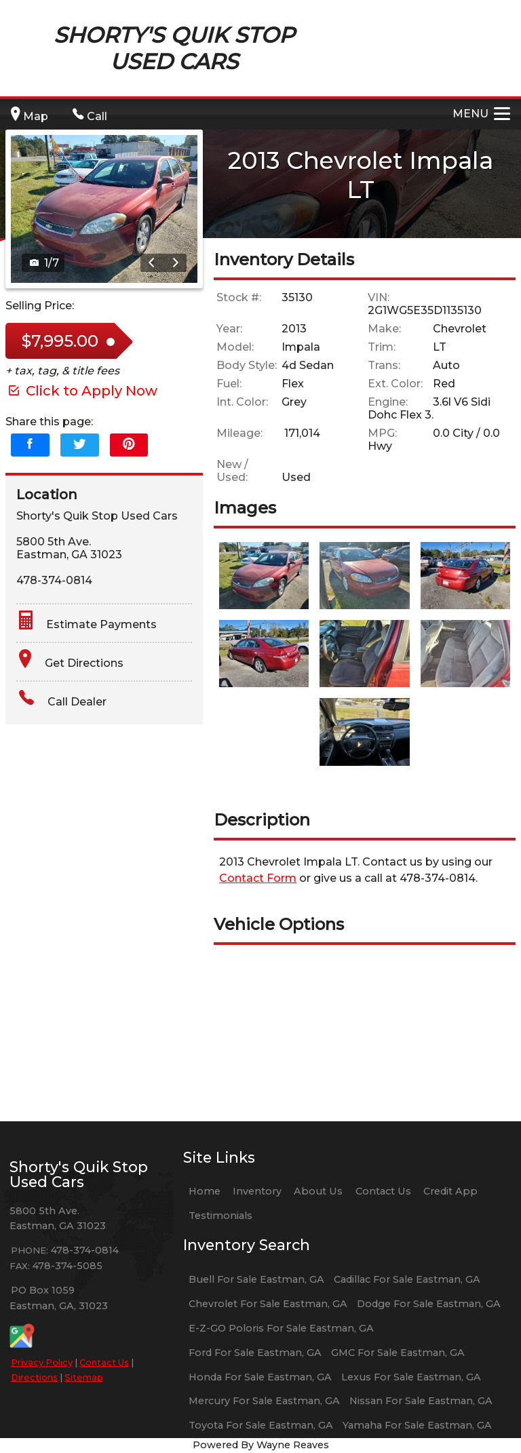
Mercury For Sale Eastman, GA (264, 1401)
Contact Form (257, 878)
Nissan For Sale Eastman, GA (421, 1401)
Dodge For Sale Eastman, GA (429, 1304)
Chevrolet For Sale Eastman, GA (268, 1304)
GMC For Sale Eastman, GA (398, 1353)
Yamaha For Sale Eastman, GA (417, 1425)
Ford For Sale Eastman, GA (255, 1353)
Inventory (257, 1191)
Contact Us (104, 1362)
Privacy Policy (42, 1362)
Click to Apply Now (81, 391)
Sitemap (83, 1377)
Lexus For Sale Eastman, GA (411, 1377)
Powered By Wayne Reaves (261, 1445)
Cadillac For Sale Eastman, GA (407, 1279)
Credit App (450, 1191)
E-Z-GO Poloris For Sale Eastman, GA (281, 1328)
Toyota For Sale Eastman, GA (261, 1425)
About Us (318, 1191)
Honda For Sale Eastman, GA (260, 1377)
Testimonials (220, 1215)
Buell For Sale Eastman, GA (256, 1279)
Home (204, 1191)
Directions (34, 1377)
